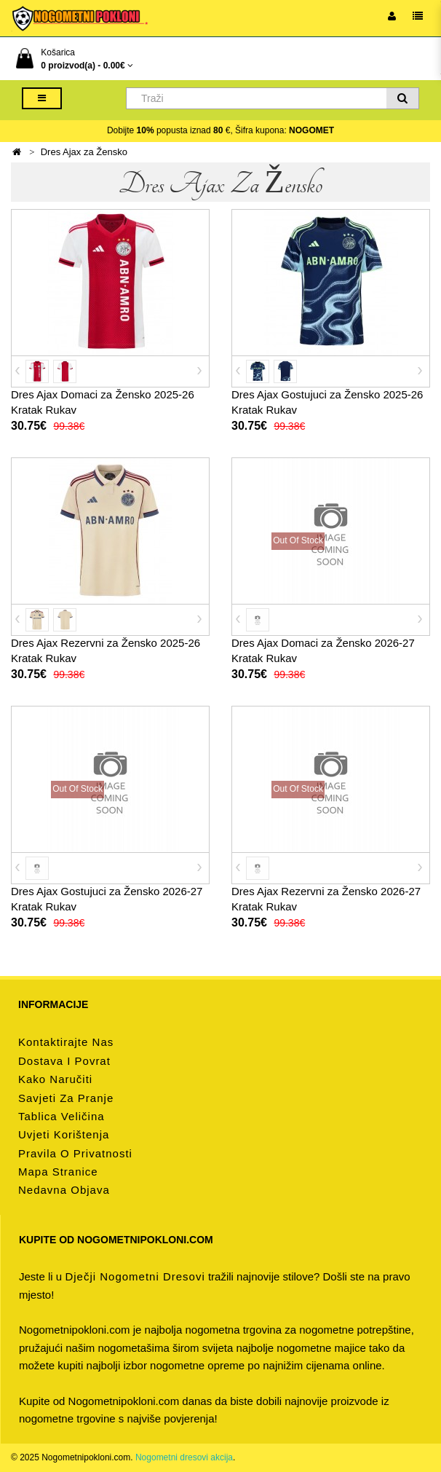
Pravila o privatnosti (75, 1153)
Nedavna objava (64, 1190)
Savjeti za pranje (66, 1098)
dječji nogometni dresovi (134, 1276)
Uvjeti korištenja (63, 1134)
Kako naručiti (55, 1079)
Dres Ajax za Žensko (84, 151)
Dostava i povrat (64, 1061)
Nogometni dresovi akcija (184, 1457)
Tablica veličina (61, 1116)
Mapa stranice (58, 1171)
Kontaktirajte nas (66, 1042)
